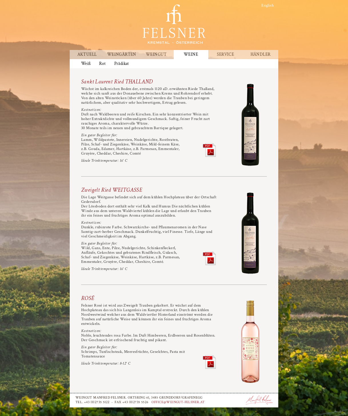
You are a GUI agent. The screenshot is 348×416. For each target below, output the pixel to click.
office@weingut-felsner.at (178, 402)
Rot (102, 63)
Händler (261, 54)
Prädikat (121, 63)
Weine (191, 54)
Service (225, 54)
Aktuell (87, 54)
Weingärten (121, 54)
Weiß (86, 63)
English (267, 5)
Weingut (156, 54)
